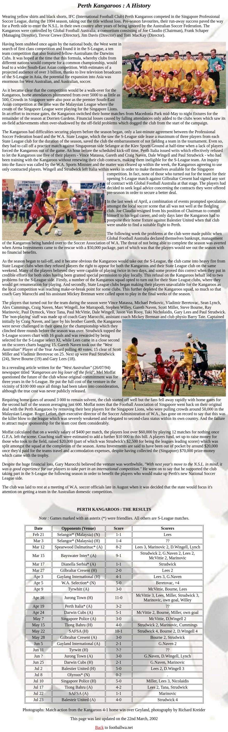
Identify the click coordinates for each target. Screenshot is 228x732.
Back (99, 727)
